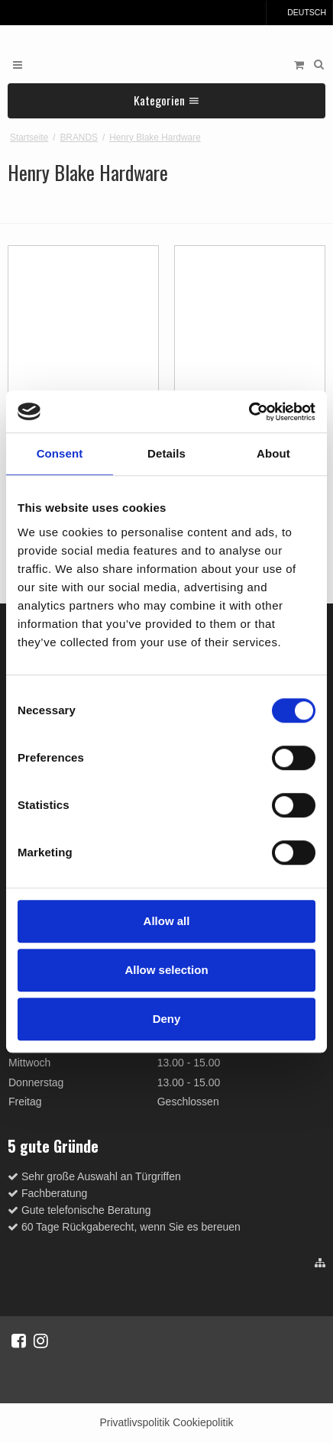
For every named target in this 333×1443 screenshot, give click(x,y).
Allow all (167, 920)
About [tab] (273, 453)
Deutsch (299, 12)
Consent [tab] (60, 453)
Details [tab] (166, 453)
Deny (167, 1018)
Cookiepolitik (203, 1422)
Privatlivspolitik (134, 1422)
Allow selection (166, 969)
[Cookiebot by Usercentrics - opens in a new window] (248, 412)
